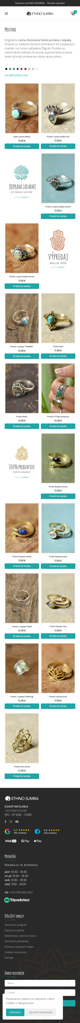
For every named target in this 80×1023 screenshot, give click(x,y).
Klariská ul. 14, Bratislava (21, 865)
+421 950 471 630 (16, 811)
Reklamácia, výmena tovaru (20, 936)
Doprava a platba (14, 930)
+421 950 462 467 (21, 892)
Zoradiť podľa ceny (16, 75)
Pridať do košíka (22, 146)
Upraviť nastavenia (41, 1012)
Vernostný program (16, 925)
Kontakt (9, 957)
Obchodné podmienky (17, 941)
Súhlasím (15, 1012)
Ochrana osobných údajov (19, 947)
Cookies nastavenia (16, 952)
